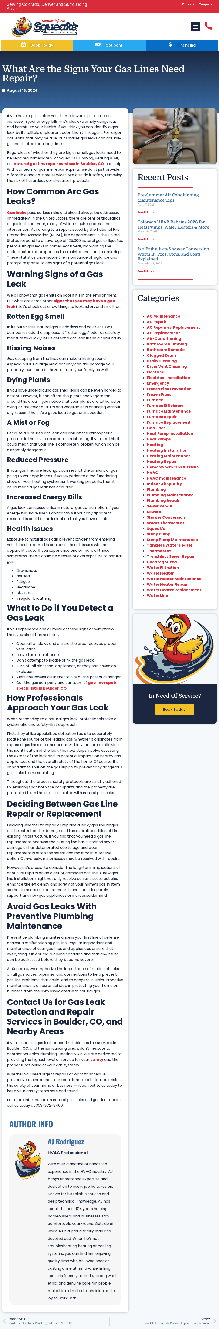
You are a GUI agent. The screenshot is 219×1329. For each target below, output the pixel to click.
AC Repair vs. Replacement (173, 328)
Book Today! (175, 710)
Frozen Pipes (159, 395)
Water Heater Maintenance (174, 580)
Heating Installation (167, 451)
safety (96, 1060)
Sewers (154, 513)
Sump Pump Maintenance (172, 541)
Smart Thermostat (165, 524)
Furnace (155, 401)
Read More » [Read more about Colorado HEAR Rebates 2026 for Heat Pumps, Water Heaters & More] (146, 241)
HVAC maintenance (166, 479)
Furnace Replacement (169, 423)
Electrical (156, 373)
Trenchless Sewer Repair (171, 557)
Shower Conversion (166, 518)
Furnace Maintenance (169, 412)
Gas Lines (156, 429)
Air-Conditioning (164, 339)
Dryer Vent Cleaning (167, 367)
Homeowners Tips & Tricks (173, 468)
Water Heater (160, 574)
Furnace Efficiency (165, 406)
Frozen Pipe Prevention (169, 390)
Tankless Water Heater (169, 546)
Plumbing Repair (163, 501)
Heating (155, 446)
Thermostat (159, 552)
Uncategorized (162, 563)
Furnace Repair (162, 418)
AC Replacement (163, 334)
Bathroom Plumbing (167, 345)
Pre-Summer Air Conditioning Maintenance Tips (168, 199)
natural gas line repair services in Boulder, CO (58, 165)
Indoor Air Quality (164, 485)
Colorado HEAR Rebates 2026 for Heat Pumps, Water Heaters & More (173, 226)
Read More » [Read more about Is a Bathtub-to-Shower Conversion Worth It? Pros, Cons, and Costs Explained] (146, 272)
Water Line (157, 596)
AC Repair (156, 323)
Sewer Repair (159, 507)
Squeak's (156, 529)
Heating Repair (162, 462)
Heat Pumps (159, 440)
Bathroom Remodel (166, 351)
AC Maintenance (163, 317)
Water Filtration (163, 569)
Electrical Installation (168, 379)
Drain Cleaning (162, 362)
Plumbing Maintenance (170, 496)
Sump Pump (158, 535)
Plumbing (156, 490)
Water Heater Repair (167, 585)
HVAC (152, 474)
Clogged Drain (161, 356)
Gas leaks (16, 213)
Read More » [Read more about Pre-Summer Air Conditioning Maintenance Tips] (146, 214)
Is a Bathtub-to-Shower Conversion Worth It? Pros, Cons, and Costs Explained (173, 255)
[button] (194, 26)
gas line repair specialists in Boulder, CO (66, 686)
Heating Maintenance (169, 457)
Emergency (158, 384)
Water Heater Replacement (174, 591)
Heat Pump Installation (170, 434)
